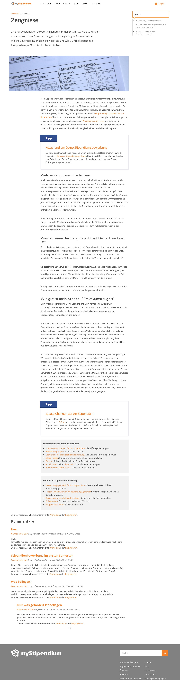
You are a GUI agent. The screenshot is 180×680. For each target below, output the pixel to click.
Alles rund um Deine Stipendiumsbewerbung (76, 147)
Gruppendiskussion (55, 504)
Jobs (76, 3)
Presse (147, 662)
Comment (15, 13)
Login (161, 3)
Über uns (124, 670)
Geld (57, 3)
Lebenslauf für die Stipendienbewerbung (65, 454)
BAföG (85, 3)
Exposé (49, 461)
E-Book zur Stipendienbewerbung (70, 156)
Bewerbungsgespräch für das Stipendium (65, 485)
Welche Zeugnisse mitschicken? (149, 20)
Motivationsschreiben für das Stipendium (65, 448)
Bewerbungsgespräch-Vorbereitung (63, 498)
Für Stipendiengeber (129, 662)
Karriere (124, 674)
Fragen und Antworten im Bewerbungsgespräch (68, 491)
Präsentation (52, 501)
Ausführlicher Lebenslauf (58, 467)
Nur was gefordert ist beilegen (39, 605)
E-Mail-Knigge (52, 457)
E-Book (62, 422)
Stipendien (46, 3)
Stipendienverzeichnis (130, 666)
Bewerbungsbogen (55, 451)
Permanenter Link (19, 533)
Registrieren (71, 514)
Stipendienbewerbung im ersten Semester (42, 555)
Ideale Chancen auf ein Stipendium (69, 414)
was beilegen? (21, 582)
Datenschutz (150, 670)
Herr (14, 529)
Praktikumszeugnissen (93, 120)
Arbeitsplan (51, 464)
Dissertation (69, 464)
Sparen (66, 3)
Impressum (149, 674)
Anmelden (55, 514)
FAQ (146, 666)
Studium (96, 3)
